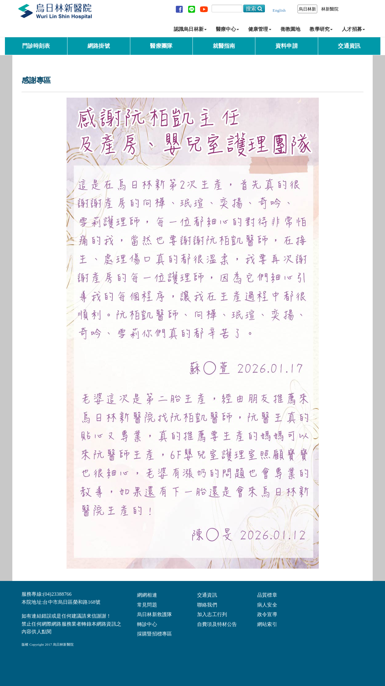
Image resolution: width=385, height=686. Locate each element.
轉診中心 (147, 624)
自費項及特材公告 (217, 624)
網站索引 (267, 624)
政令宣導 (267, 614)
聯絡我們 (207, 604)
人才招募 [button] (353, 29)
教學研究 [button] (321, 29)
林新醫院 (330, 8)
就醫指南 (224, 46)
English (279, 10)
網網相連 (147, 595)
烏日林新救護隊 (154, 614)
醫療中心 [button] (227, 29)
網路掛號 (98, 46)
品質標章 (267, 595)
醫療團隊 (161, 46)
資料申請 (286, 46)
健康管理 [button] (259, 29)
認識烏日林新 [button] (190, 29)
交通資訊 (349, 46)
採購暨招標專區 (154, 633)
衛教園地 (291, 29)
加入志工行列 (212, 614)
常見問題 (147, 604)
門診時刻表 (36, 46)
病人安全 (267, 604)
